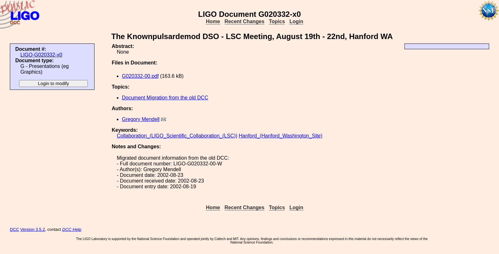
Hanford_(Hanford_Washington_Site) (280, 135)
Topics (277, 21)
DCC (14, 229)
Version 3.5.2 (32, 229)
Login (296, 21)
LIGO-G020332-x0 (41, 54)
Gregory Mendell (140, 119)
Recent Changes (244, 21)
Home (213, 21)
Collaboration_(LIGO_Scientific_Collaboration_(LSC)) (177, 135)
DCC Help (71, 229)
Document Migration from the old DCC (165, 97)
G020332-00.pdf (140, 76)
